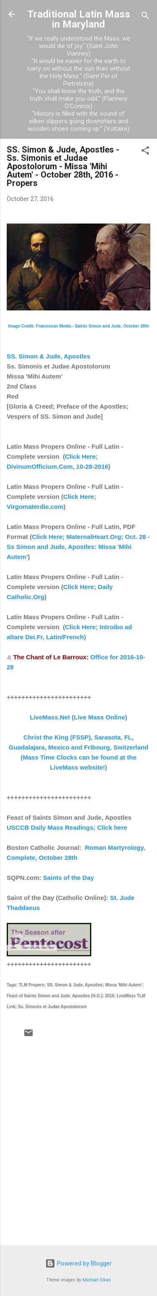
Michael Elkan (96, 1280)
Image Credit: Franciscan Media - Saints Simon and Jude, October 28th (78, 326)
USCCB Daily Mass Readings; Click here (67, 827)
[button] (145, 151)
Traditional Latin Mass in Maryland (78, 19)
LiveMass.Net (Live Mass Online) (78, 717)
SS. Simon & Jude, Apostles (48, 356)
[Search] (145, 17)
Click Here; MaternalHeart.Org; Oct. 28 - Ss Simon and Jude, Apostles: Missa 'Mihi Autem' (78, 546)
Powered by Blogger (78, 1263)
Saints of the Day (68, 877)
